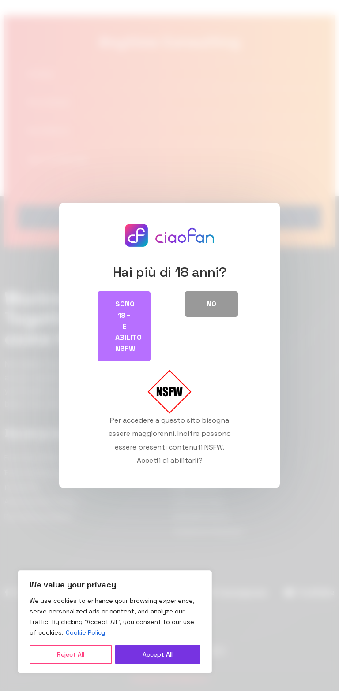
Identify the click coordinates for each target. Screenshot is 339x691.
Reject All (70, 654)
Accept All (158, 654)
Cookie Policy (85, 632)
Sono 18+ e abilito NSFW (128, 326)
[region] (115, 621)
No (211, 303)
